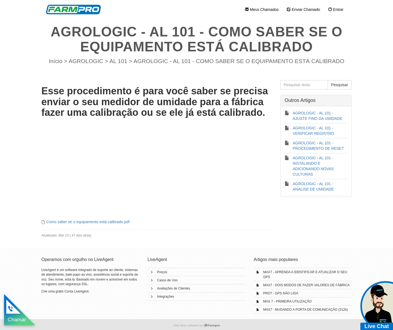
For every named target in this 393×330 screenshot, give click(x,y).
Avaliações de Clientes (173, 288)
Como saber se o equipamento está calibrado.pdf (88, 222)
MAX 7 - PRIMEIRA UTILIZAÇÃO (287, 301)
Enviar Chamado (303, 9)
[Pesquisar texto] (304, 84)
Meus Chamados (262, 9)
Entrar (335, 9)
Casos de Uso (167, 280)
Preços (162, 272)
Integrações (165, 296)
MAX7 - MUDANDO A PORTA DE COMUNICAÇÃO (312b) (305, 310)
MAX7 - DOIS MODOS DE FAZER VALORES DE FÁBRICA (306, 285)
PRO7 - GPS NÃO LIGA (280, 293)
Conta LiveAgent (77, 291)
